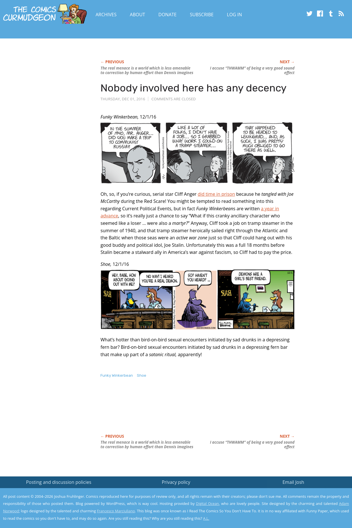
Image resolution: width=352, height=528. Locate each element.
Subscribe (201, 14)
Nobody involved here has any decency (193, 88)
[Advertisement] (204, 412)
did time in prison (216, 194)
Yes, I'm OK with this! (303, 507)
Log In (234, 14)
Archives (106, 14)
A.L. (206, 518)
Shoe (141, 375)
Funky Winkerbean (116, 375)
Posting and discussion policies (58, 482)
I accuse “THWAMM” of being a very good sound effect (252, 70)
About (137, 14)
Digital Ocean (207, 503)
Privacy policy (176, 482)
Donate (167, 14)
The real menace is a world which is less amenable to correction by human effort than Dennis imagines (146, 70)
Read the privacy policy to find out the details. (301, 492)
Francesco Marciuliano (116, 510)
